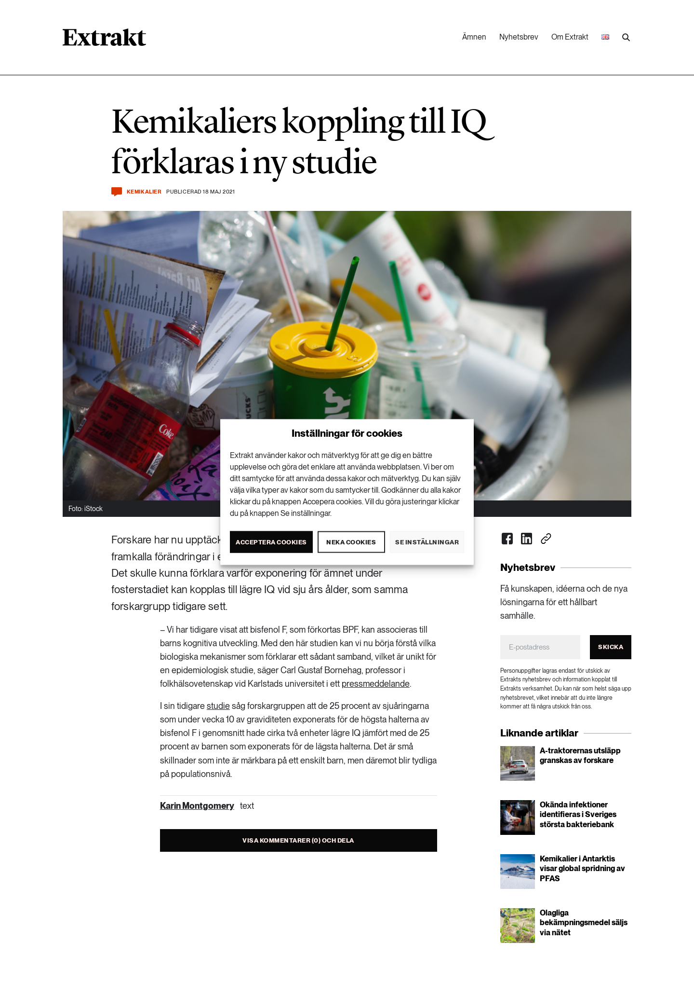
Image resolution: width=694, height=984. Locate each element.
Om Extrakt (569, 37)
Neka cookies (351, 541)
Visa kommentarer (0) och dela (298, 840)
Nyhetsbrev (518, 37)
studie (218, 706)
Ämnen (474, 37)
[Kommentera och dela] (116, 191)
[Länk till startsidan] (104, 40)
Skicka (610, 647)
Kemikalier (144, 192)
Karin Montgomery (197, 806)
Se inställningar (427, 541)
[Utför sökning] (626, 37)
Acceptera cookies (271, 541)
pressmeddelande (376, 684)
